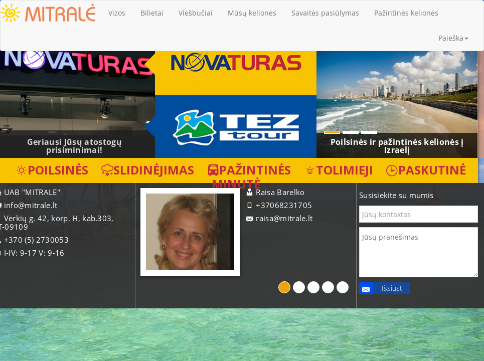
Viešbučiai (196, 13)
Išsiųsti (381, 288)
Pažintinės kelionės (406, 13)
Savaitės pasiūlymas (325, 13)
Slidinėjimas (147, 169)
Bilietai (152, 13)
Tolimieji (338, 169)
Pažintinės (249, 169)
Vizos (116, 13)
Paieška (453, 38)
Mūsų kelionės (252, 13)
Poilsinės (52, 169)
